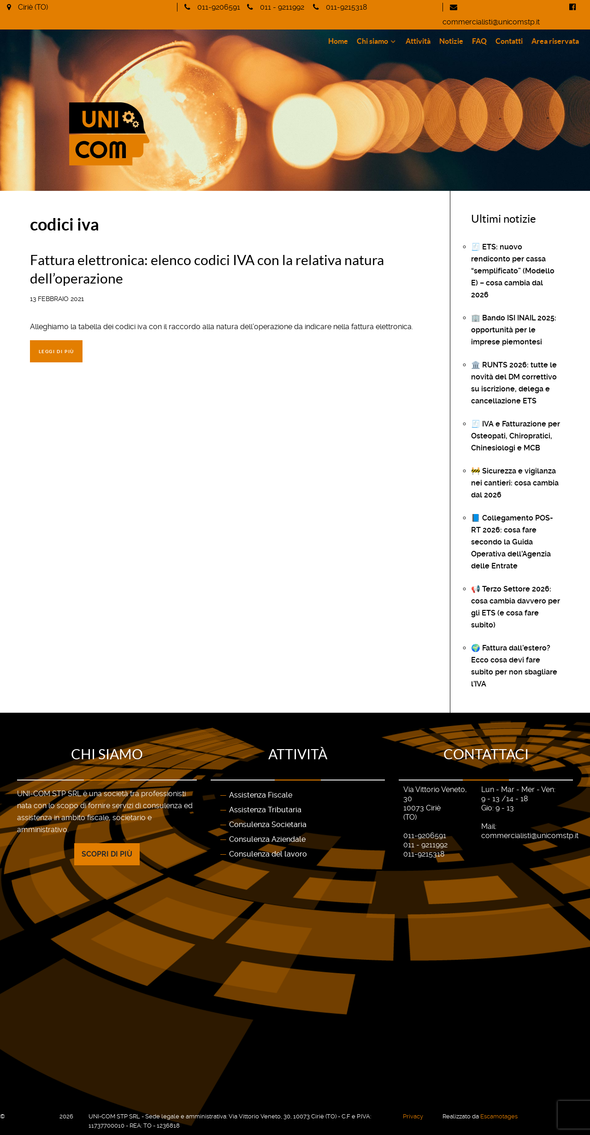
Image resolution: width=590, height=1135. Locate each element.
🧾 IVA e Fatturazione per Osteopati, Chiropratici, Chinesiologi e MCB (515, 436)
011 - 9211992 (282, 7)
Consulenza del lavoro (268, 854)
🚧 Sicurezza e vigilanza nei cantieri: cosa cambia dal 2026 (515, 483)
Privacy (413, 1116)
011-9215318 (346, 7)
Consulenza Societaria (268, 824)
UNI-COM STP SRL (32, 1116)
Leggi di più (56, 351)
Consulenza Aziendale (267, 839)
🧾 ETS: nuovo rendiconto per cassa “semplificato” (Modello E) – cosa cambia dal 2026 (513, 270)
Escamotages (499, 1116)
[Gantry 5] (153, 113)
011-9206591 (218, 7)
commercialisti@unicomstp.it (491, 22)
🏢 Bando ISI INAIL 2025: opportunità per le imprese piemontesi (513, 329)
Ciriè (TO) (33, 7)
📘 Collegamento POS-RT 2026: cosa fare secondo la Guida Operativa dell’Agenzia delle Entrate (512, 542)
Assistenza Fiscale (260, 795)
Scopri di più (107, 854)
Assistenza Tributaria (265, 809)
